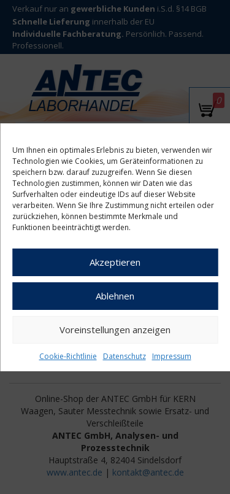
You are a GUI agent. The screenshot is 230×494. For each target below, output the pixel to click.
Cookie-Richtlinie (68, 356)
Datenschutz (124, 356)
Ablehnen (115, 296)
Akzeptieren (115, 262)
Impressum (171, 356)
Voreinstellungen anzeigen (115, 329)
